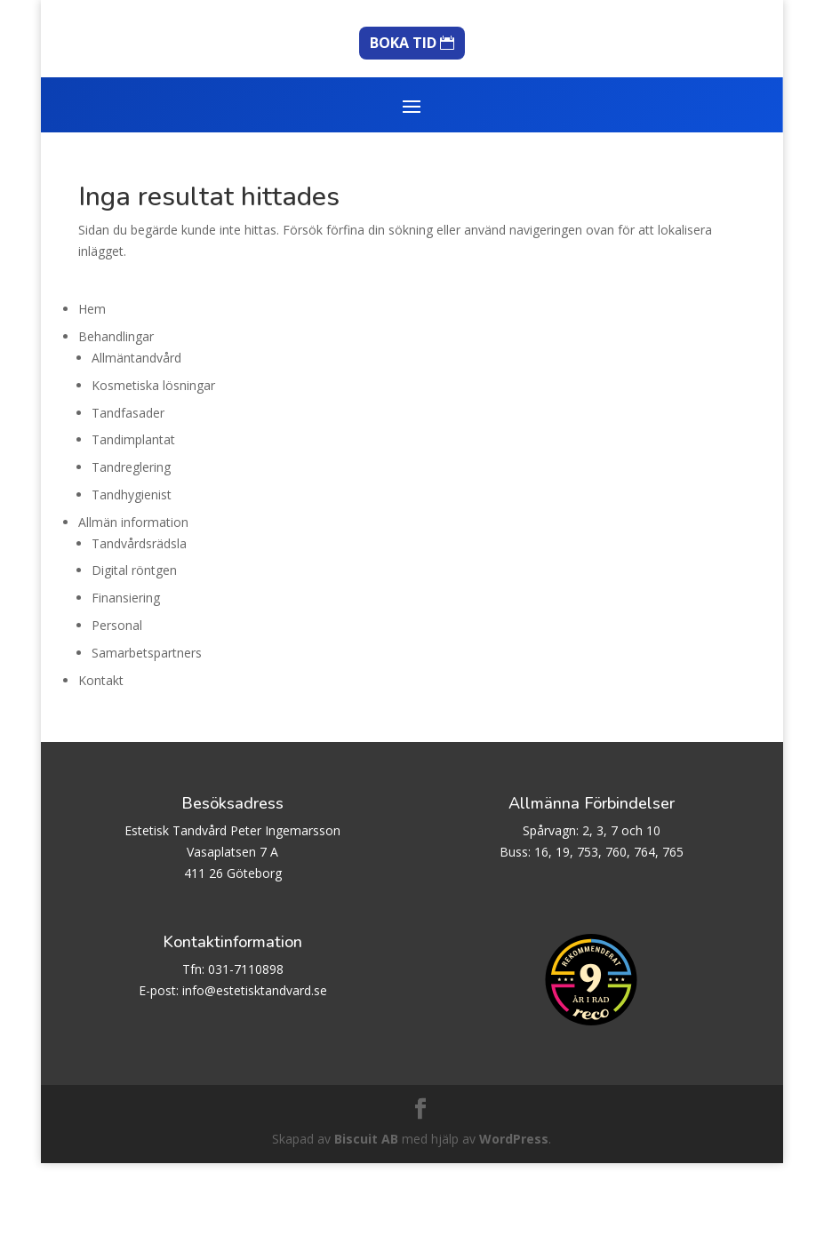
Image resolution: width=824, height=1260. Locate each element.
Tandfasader (128, 509)
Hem (92, 405)
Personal (117, 722)
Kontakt (101, 777)
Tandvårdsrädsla (139, 640)
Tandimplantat (133, 536)
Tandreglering (131, 563)
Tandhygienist (132, 591)
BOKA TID (403, 139)
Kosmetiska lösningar (153, 482)
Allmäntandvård (136, 454)
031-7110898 (246, 1065)
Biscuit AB (366, 1235)
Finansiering (126, 694)
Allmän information (133, 618)
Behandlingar (116, 433)
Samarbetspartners (147, 749)
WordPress (513, 1235)
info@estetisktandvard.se (254, 1087)
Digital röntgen (134, 666)
